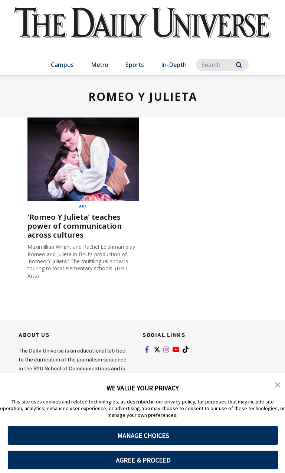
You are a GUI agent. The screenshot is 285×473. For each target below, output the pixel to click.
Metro (99, 65)
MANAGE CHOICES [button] (143, 435)
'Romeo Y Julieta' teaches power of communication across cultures (74, 226)
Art (83, 206)
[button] (277, 384)
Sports (134, 65)
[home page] (142, 29)
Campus (62, 65)
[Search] (222, 64)
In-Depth (174, 65)
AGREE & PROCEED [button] (143, 460)
